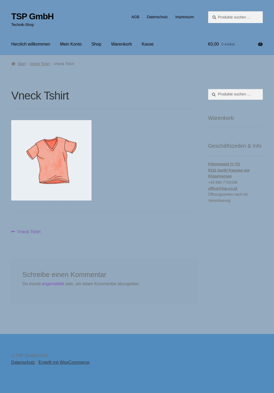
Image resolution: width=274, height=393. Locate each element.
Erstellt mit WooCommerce (64, 362)
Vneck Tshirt (39, 64)
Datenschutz (157, 17)
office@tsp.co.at (222, 188)
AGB (135, 17)
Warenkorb (121, 44)
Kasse (147, 44)
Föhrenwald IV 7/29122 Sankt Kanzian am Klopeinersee (229, 170)
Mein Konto (71, 44)
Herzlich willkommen (30, 44)
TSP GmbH (32, 16)
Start (21, 64)
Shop (96, 44)
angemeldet (53, 283)
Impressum (184, 17)
